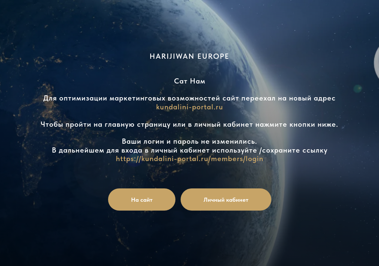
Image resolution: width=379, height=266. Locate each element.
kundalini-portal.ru (189, 106)
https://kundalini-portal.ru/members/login (190, 158)
